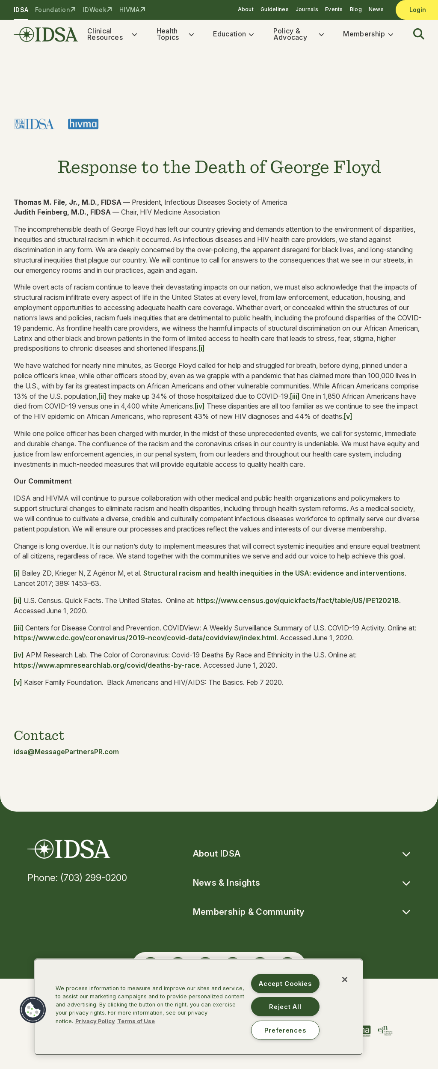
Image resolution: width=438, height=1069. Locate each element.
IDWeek (95, 9)
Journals (307, 9)
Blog (356, 9)
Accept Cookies (285, 983)
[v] (348, 419)
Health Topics (168, 35)
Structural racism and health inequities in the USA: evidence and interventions (274, 575)
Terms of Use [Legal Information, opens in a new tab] (136, 1021)
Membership (364, 35)
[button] (413, 35)
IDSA (21, 9)
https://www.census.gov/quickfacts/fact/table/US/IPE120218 (297, 603)
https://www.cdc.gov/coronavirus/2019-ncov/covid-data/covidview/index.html (145, 640)
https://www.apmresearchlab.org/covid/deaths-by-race (107, 667)
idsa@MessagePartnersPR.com (66, 753)
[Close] (344, 979)
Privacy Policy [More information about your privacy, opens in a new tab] (95, 1021)
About (246, 9)
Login (417, 9)
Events (334, 9)
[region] (198, 1007)
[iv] (200, 408)
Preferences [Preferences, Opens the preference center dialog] (285, 1030)
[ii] (102, 398)
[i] (201, 350)
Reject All (285, 1006)
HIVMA (129, 9)
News (376, 9)
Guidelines (274, 9)
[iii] (295, 398)
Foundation (52, 9)
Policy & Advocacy (290, 35)
